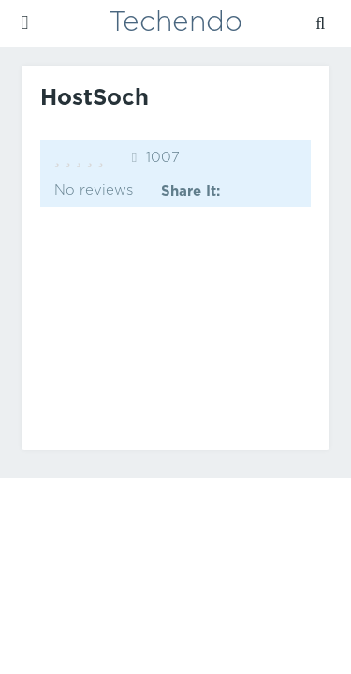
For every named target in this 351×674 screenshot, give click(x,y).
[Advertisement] (176, 328)
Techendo (175, 23)
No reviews (93, 190)
